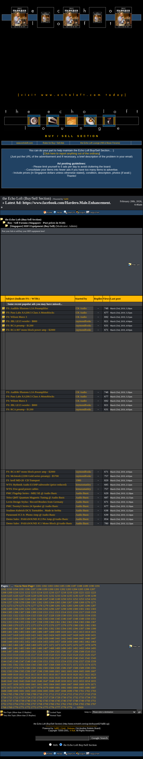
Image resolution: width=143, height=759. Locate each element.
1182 (44, 585)
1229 (33, 595)
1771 (21, 707)
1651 (69, 681)
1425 (57, 635)
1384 (3, 628)
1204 (74, 589)
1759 (45, 703)
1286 (87, 605)
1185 (62, 585)
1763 (69, 703)
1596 (27, 671)
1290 (15, 608)
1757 (33, 703)
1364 (75, 621)
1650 (63, 681)
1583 (45, 667)
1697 (57, 690)
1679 (45, 687)
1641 (9, 681)
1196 (27, 589)
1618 (63, 674)
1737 (9, 700)
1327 (45, 615)
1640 (3, 681)
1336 (3, 618)
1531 (21, 658)
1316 (75, 612)
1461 (81, 641)
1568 (51, 664)
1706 (15, 694)
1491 (69, 648)
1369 (9, 625)
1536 (51, 658)
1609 (9, 674)
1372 (27, 625)
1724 (27, 697)
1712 (51, 694)
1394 (63, 628)
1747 (69, 700)
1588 (75, 667)
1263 (45, 602)
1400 (3, 631)
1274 (15, 605)
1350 (87, 618)
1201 (56, 589)
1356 (27, 621)
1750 (87, 700)
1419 (21, 635)
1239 (93, 595)
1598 (39, 671)
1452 (27, 641)
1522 (63, 654)
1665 (57, 684)
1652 (75, 681)
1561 (9, 664)
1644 (27, 681)
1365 (81, 621)
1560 (3, 664)
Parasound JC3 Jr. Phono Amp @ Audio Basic (30, 514)
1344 (51, 618)
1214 (39, 592)
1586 (63, 667)
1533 (33, 658)
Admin (72, 226)
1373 (33, 625)
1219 (69, 592)
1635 (69, 677)
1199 (44, 589)
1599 (45, 671)
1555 (69, 661)
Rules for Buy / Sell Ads (53, 143)
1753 (9, 703)
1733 (81, 697)
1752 (3, 703)
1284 (75, 605)
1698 (63, 690)
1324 (27, 615)
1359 (45, 621)
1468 (27, 644)
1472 (51, 644)
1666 (63, 684)
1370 (15, 625)
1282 (63, 605)
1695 (45, 690)
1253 (81, 599)
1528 (3, 658)
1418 (15, 635)
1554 (63, 661)
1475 (69, 644)
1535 (45, 658)
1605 (81, 671)
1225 (9, 595)
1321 (9, 615)
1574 (87, 664)
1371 (21, 625)
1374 (39, 625)
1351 (93, 618)
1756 (27, 703)
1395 (69, 628)
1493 (81, 648)
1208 (3, 592)
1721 (9, 697)
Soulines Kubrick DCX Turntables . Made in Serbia (33, 510)
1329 (57, 615)
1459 (69, 641)
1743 (45, 700)
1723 (21, 697)
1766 (87, 703)
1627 (21, 677)
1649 (57, 681)
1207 (92, 589)
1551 (45, 661)
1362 (63, 621)
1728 (51, 697)
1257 (9, 602)
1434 (15, 638)
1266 (63, 602)
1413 (81, 631)
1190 (91, 585)
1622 (87, 674)
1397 (81, 628)
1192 (3, 589)
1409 (57, 631)
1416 (3, 635)
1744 (51, 700)
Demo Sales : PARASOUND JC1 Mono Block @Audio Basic (39, 523)
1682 (63, 687)
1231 (45, 595)
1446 (87, 638)
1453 (33, 641)
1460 (75, 641)
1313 (57, 612)
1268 (75, 602)
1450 (15, 641)
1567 (45, 664)
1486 (39, 648)
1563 (21, 664)
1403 (21, 631)
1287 (93, 605)
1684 (75, 687)
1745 (57, 700)
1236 (75, 595)
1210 (15, 592)
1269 (81, 602)
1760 (51, 703)
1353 (9, 621)
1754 (15, 703)
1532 (27, 658)
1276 (27, 605)
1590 (87, 667)
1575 (93, 664)
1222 (87, 592)
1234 (63, 595)
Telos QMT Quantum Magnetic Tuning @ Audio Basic (35, 497)
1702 (87, 690)
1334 (87, 615)
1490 (63, 648)
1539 (69, 658)
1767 (93, 703)
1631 (45, 677)
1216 (51, 592)
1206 (86, 589)
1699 (69, 690)
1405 (33, 631)
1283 (69, 605)
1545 (9, 661)
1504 (51, 651)
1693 (33, 690)
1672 (3, 687)
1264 (51, 602)
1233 (57, 595)
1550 (39, 661)
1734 (87, 697)
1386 (15, 628)
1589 (81, 667)
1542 (87, 658)
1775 (45, 707)
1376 (51, 625)
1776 (51, 707)
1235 (69, 595)
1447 (93, 638)
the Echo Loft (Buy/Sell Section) (23, 219)
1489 (57, 648)
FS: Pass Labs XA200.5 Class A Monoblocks (30, 312)
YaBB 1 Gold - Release (64, 728)
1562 (15, 664)
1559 (93, 661)
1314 (63, 612)
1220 (75, 592)
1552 (51, 661)
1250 (63, 599)
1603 (69, 671)
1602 (63, 671)
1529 (9, 658)
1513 (9, 654)
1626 (15, 677)
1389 (33, 628)
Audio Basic (82, 493)
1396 (75, 628)
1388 (27, 628)
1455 (45, 641)
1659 (21, 684)
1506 (63, 651)
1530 (15, 658)
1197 (33, 589)
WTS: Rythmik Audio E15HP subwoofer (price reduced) (36, 484)
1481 (9, 648)
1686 (87, 687)
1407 (45, 631)
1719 (93, 694)
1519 (45, 654)
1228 (27, 595)
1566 (39, 664)
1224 (3, 595)
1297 (57, 608)
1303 (93, 608)
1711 (45, 694)
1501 (33, 651)
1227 (21, 595)
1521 (57, 654)
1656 (3, 684)
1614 (39, 674)
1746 (63, 700)
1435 (21, 638)
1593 (9, 671)
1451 (21, 641)
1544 (3, 661)
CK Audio (81, 308)
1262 (39, 602)
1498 (15, 651)
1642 (15, 681)
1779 (69, 707)
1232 (51, 595)
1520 (51, 654)
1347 (69, 618)
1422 (39, 635)
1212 (27, 592)
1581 (33, 667)
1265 (57, 602)
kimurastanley (83, 484)
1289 (9, 608)
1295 (45, 608)
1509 (81, 651)
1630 (39, 677)
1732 (75, 697)
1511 (93, 651)
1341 (33, 618)
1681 (57, 687)
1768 (3, 707)
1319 (93, 612)
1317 (81, 612)
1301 (81, 608)
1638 (87, 677)
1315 (69, 612)
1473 (57, 644)
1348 (75, 618)
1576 (3, 667)
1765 (81, 703)
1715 (69, 694)
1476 (75, 644)
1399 (93, 628)
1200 (50, 589)
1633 (57, 677)
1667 (69, 684)
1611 (21, 674)
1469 (33, 644)
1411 (69, 631)
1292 (27, 608)
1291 (21, 608)
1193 (9, 589)
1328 (51, 615)
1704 (3, 694)
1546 (15, 661)
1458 (63, 641)
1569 (57, 664)
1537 (57, 658)
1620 (75, 674)
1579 (21, 667)
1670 (87, 684)
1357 (33, 621)
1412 (75, 631)
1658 (15, 684)
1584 (51, 667)
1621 (81, 674)
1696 (51, 690)
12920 (80, 707)
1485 (33, 648)
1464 (3, 644)
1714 (63, 694)
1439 (45, 638)
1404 (27, 631)
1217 (57, 592)
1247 (45, 599)
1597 (33, 671)
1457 (57, 641)
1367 (93, 621)
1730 (63, 697)
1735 (93, 697)
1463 (93, 641)
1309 (33, 612)
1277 (33, 605)
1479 (93, 644)
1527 (93, 654)
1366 (87, 621)
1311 (45, 612)
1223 (93, 592)
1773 (33, 707)
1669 (81, 684)
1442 (63, 638)
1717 (81, 694)
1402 (15, 631)
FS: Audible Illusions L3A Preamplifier (27, 308)
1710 (39, 694)
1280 (51, 605)
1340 (27, 618)
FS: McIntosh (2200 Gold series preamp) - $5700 (32, 476)
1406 (39, 631)
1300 (75, 608)
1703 (93, 690)
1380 (75, 625)
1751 (93, 700)
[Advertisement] (71, 60)
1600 (51, 671)
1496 (3, 651)
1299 (69, 608)
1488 (51, 648)
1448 (3, 641)
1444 (75, 638)
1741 (33, 700)
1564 (27, 664)
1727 (45, 697)
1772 (27, 707)
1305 (9, 612)
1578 (15, 667)
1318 (87, 612)
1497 (9, 651)
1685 (81, 687)
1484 (27, 648)
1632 (51, 677)
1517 (33, 654)
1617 (57, 674)
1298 (63, 608)
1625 (9, 677)
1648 (51, 681)
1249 (57, 599)
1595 (21, 671)
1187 (73, 585)
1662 (39, 684)
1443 (69, 638)
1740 (27, 700)
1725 (33, 697)
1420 (27, 635)
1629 (33, 677)
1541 (81, 658)
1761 (57, 703)
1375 (45, 625)
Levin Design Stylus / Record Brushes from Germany (34, 501)
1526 (87, 654)
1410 (63, 631)
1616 (51, 674)
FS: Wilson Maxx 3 (16, 316)
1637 (81, 677)
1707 (21, 694)
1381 (81, 625)
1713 (57, 694)
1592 (3, 671)
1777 (57, 707)
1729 (57, 697)
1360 (51, 621)
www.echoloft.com (24, 143)
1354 (15, 621)
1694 (39, 690)
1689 (9, 690)
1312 (51, 612)
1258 (15, 602)
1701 (81, 690)
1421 (33, 635)
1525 (81, 654)
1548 (27, 661)
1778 (63, 707)
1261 (33, 602)
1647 (45, 681)
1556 (75, 661)
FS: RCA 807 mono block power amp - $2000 (30, 329)
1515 (21, 654)
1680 (51, 687)
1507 (69, 651)
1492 (75, 648)
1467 (21, 644)
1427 (69, 635)
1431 (93, 635)
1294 (39, 608)
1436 (27, 638)
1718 (87, 694)
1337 (9, 618)
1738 (15, 700)
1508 (75, 651)
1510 (87, 651)
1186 (67, 585)
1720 (3, 697)
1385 (9, 628)
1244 (27, 599)
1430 (87, 635)
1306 (15, 612)
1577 (9, 667)
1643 (21, 681)
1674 (15, 687)
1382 (87, 625)
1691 (21, 690)
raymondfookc (83, 321)
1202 (62, 589)
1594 (15, 671)
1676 (27, 687)
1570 (63, 664)
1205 (80, 589)
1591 (93, 667)
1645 (33, 681)
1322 (15, 615)
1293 (33, 608)
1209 (9, 592)
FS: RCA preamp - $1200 (19, 325)
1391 (45, 628)
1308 (27, 612)
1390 (39, 628)
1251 (69, 599)
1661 (33, 684)
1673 (9, 687)
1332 (75, 615)
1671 (93, 684)
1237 (81, 595)
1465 (9, 644)
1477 (81, 644)
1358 (39, 621)
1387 (21, 628)
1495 (93, 648)
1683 (69, 687)
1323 (21, 615)
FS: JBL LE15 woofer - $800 (21, 321)
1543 (93, 658)
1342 (39, 618)
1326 (39, 615)
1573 (81, 664)
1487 (45, 648)
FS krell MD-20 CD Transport (23, 480)
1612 (27, 674)
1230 (39, 595)
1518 (39, 654)
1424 (51, 635)
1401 (9, 631)
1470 (39, 644)
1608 (3, 674)
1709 (33, 694)
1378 (63, 625)
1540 (75, 658)
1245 (33, 599)
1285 (81, 605)
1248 (51, 599)
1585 (57, 667)
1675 (21, 687)
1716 (75, 694)
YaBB (66, 199)
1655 (93, 681)
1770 (15, 707)
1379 (69, 625)
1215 (45, 592)
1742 (39, 700)
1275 (21, 605)
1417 (9, 635)
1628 (27, 677)
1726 (39, 697)
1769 (9, 707)
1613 (33, 674)
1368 (3, 625)
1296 (51, 608)
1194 (15, 589)
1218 (63, 592)
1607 (93, 671)
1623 (93, 674)
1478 (87, 644)
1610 (15, 674)
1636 (75, 677)
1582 (39, 667)
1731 (69, 697)
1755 (21, 703)
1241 (9, 599)
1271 (93, 602)
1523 (69, 654)
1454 (39, 641)
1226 (15, 595)
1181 (38, 585)
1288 (3, 608)
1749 (81, 700)
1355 (21, 621)
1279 (45, 605)
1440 (51, 638)
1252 (75, 599)
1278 (39, 605)
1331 (69, 615)
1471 (45, 644)
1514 (15, 654)
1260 (27, 602)
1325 (33, 615)
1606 (87, 671)
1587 (69, 667)
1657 (9, 684)
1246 (39, 599)
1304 (3, 612)
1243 (21, 599)
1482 (15, 648)
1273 (9, 605)
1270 (87, 602)
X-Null (72, 730)
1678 (39, 687)
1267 (69, 602)
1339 (21, 618)
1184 (56, 585)
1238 (87, 595)
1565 (33, 664)
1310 (39, 612)
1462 (87, 641)
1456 (51, 641)
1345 (57, 618)
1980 (78, 480)
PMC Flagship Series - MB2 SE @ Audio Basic (31, 493)
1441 (57, 638)
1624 (3, 677)
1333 (81, 615)
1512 (3, 654)
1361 (57, 621)
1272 (3, 605)
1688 (3, 690)
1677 (33, 687)
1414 (87, 631)
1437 (33, 638)
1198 (39, 589)
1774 (39, 707)
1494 (87, 648)
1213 (33, 592)
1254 (87, 599)
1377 (57, 625)
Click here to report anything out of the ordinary (71, 153)
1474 (63, 644)
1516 (27, 654)
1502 (39, 651)
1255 (93, 599)
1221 (81, 592)
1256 (3, 602)
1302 (87, 608)
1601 (57, 671)
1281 (57, 605)
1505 (57, 651)
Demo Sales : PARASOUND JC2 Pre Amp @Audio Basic (37, 519)
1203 (68, 589)
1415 (93, 631)
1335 (93, 615)
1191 (97, 585)
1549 (33, 661)
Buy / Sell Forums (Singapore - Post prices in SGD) (36, 222)
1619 (69, 674)
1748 (75, 700)
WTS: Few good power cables (22, 488)
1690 (15, 690)
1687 (93, 687)
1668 (75, 684)
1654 (87, 681)
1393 (57, 628)
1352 (3, 621)
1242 (15, 599)
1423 (45, 635)
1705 (9, 694)
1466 (15, 644)
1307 (21, 612)
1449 (9, 641)
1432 (3, 638)
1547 (21, 661)
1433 (9, 638)
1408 (51, 631)
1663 (45, 684)
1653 (81, 681)
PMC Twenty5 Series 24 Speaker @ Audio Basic (32, 506)
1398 (87, 628)
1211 (21, 592)
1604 (75, 671)
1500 (27, 651)
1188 (79, 585)
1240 (3, 599)
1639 (93, 677)
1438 (39, 638)
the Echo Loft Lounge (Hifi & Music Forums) (100, 143)
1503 (45, 651)
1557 (81, 661)
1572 (75, 664)
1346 (63, 618)
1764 (75, 703)
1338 (15, 618)
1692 (27, 690)
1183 (50, 585)
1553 (57, 661)
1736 (3, 700)
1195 (21, 589)
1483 (21, 648)
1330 (63, 615)
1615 (45, 674)
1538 (63, 658)
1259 (21, 602)
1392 (51, 628)
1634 (63, 677)
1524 (75, 654)
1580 (27, 667)
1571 (69, 664)
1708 (27, 694)
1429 (81, 635)
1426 (63, 635)
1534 (39, 658)
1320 (3, 615)
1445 (81, 638)
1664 (51, 684)
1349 (81, 618)
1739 (21, 700)
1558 (87, 661)
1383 (93, 625)
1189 (85, 585)
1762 (63, 703)
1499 (21, 651)
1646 (39, 681)
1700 (75, 690)
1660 (27, 684)
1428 (75, 635)
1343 (45, 618)
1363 (69, 621)
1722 (15, 697)
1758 (39, 703)
